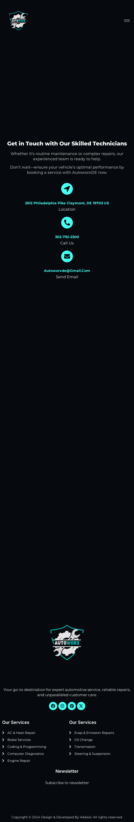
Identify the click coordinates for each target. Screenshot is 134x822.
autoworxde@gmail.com (67, 271)
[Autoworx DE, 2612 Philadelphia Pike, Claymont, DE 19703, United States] (67, 554)
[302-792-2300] (67, 223)
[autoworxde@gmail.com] (67, 256)
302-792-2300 (67, 237)
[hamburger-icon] (127, 20)
